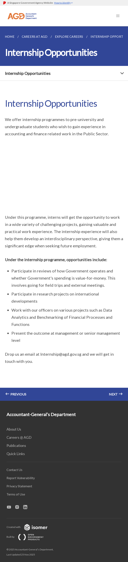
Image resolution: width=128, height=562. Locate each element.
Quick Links (16, 453)
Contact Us (14, 470)
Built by (28, 536)
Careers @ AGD (19, 437)
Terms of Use (16, 494)
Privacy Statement (19, 486)
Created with (30, 527)
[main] (64, 213)
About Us (14, 429)
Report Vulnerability (21, 478)
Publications (16, 445)
